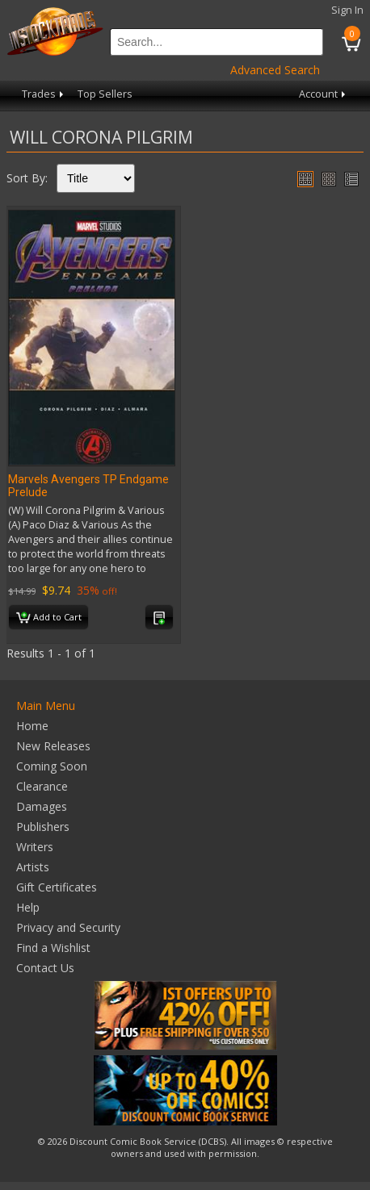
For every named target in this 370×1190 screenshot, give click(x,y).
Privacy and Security (68, 927)
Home (32, 725)
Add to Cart (49, 618)
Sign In (347, 10)
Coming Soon (51, 766)
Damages (41, 806)
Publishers (42, 826)
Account (323, 94)
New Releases (53, 746)
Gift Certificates (56, 887)
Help (28, 907)
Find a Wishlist (53, 947)
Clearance (42, 786)
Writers (34, 846)
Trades (44, 94)
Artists (32, 867)
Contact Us (45, 967)
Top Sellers (105, 94)
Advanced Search (275, 69)
